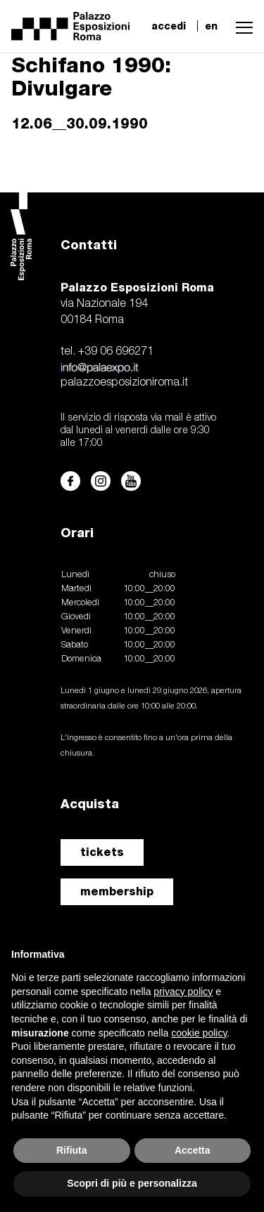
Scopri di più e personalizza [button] (131, 1183)
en (211, 26)
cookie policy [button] (199, 1033)
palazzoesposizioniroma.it (124, 383)
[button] (241, 26)
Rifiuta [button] (71, 1150)
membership (116, 891)
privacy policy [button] (183, 991)
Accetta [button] (192, 1150)
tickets (102, 852)
